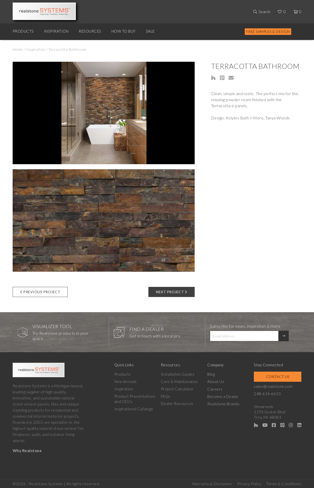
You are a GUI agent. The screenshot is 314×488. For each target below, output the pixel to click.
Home (18, 49)
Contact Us (279, 376)
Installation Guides (179, 374)
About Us (217, 381)
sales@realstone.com (276, 386)
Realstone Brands (225, 403)
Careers (217, 389)
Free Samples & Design (268, 31)
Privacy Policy (249, 483)
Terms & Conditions (283, 483)
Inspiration (56, 31)
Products (23, 31)
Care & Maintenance (180, 381)
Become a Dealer (224, 396)
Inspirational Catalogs (133, 409)
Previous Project (40, 292)
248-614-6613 (270, 393)
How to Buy (123, 31)
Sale (150, 31)
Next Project (171, 292)
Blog (213, 374)
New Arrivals (125, 381)
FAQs (166, 396)
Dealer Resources (178, 403)
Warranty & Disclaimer (212, 483)
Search (264, 11)
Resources (90, 31)
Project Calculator (178, 389)
